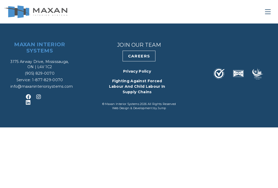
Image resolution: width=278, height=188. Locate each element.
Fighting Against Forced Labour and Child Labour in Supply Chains (137, 86)
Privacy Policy (137, 71)
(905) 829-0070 (40, 73)
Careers (139, 56)
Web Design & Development (133, 108)
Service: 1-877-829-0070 (39, 80)
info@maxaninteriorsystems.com (41, 86)
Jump (162, 108)
